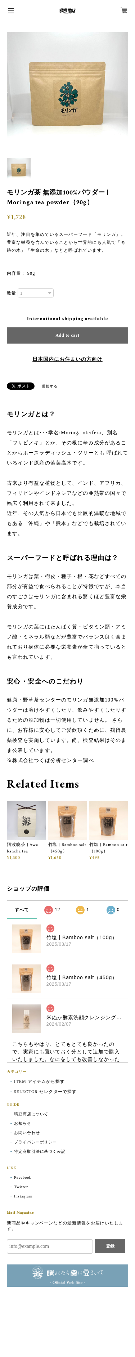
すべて (22, 909)
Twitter (21, 1187)
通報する (50, 386)
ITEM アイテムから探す (39, 1081)
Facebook (22, 1177)
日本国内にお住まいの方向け (67, 359)
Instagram (23, 1196)
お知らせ (22, 1123)
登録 (110, 1246)
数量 (11, 293)
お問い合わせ (27, 1133)
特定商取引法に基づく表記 (40, 1151)
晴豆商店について (31, 1114)
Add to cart (67, 335)
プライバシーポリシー (35, 1142)
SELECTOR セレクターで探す (45, 1091)
